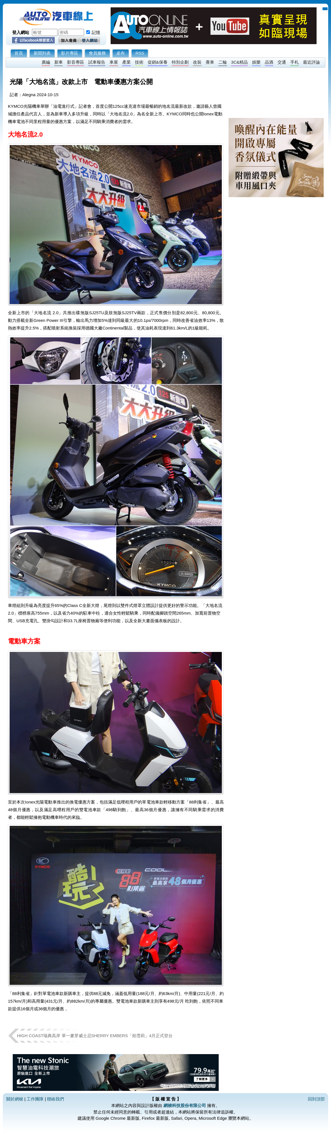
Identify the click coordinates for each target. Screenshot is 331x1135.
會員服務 (97, 53)
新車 (58, 62)
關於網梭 (14, 1099)
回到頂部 (316, 1099)
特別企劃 (180, 62)
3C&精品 (239, 62)
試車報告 (96, 62)
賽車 (210, 62)
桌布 (120, 53)
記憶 (96, 32)
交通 (282, 62)
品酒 (269, 62)
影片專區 (69, 53)
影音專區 (75, 62)
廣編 (46, 62)
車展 (113, 62)
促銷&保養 (157, 62)
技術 (139, 62)
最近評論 (311, 62)
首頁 (18, 53)
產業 (126, 62)
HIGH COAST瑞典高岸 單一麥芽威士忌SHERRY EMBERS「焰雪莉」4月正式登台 (95, 1035)
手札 (294, 62)
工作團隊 (35, 1099)
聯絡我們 (55, 1099)
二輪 (222, 62)
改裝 (197, 62)
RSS (140, 53)
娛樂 (256, 62)
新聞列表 (42, 53)
